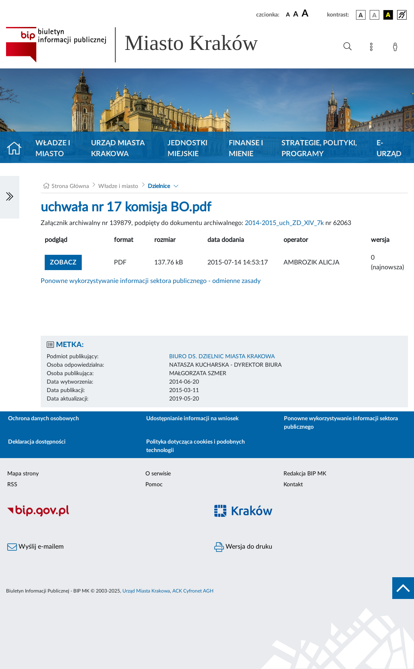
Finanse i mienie (246, 149)
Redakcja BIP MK (305, 474)
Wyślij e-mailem (35, 547)
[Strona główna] (17, 149)
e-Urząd (389, 149)
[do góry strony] (403, 588)
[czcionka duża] (313, 13)
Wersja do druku (243, 547)
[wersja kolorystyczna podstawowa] (361, 15)
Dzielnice (159, 186)
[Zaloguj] (396, 48)
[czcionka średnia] (295, 14)
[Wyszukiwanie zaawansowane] (348, 47)
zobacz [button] (66, 261)
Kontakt (293, 484)
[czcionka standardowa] (288, 14)
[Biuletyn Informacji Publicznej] (103, 515)
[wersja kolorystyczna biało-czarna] (374, 15)
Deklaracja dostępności (37, 442)
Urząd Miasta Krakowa (118, 149)
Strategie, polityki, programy (319, 149)
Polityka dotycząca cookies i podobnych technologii (195, 446)
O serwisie (158, 474)
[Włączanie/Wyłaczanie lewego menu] (9, 197)
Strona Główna (70, 186)
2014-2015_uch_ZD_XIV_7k (284, 223)
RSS (12, 484)
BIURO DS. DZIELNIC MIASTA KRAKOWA (222, 356)
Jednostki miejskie (187, 149)
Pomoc (154, 484)
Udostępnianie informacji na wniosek (192, 418)
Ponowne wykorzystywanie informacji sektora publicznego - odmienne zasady (151, 281)
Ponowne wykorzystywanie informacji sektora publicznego (341, 423)
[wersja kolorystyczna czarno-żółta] (388, 15)
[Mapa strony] (373, 48)
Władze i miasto (52, 149)
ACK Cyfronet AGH (192, 590)
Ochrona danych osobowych (43, 418)
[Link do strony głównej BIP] (143, 44)
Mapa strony (23, 474)
